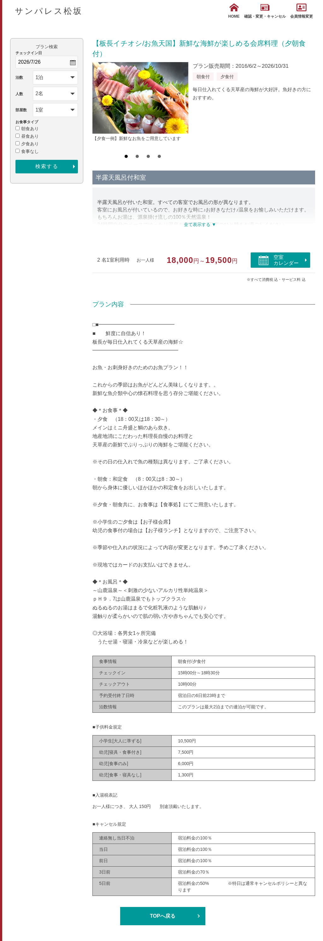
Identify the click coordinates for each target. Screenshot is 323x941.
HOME (234, 11)
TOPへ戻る (162, 916)
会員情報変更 (301, 11)
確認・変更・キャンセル (265, 11)
